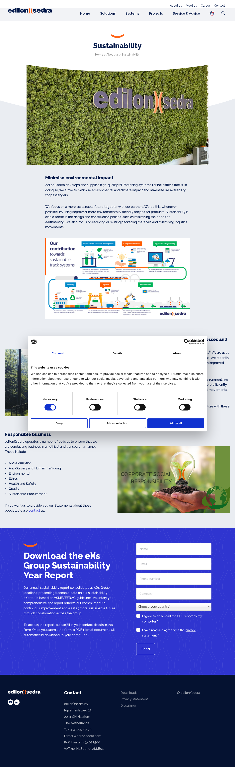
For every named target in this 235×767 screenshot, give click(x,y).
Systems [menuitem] (132, 14)
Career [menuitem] (205, 5)
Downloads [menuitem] (128, 693)
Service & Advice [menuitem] (186, 14)
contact (34, 510)
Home (99, 54)
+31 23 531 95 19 (79, 729)
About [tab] (177, 353)
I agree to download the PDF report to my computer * (172, 618)
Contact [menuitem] (219, 5)
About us (112, 54)
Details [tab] (117, 353)
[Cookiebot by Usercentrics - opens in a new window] (186, 342)
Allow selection (117, 423)
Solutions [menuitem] (108, 14)
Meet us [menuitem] (191, 5)
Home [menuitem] (85, 14)
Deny (59, 423)
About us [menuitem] (176, 5)
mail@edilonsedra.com (84, 736)
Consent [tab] (58, 353)
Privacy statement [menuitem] (134, 699)
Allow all (176, 423)
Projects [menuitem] (156, 14)
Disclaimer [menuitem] (128, 705)
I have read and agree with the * (169, 632)
